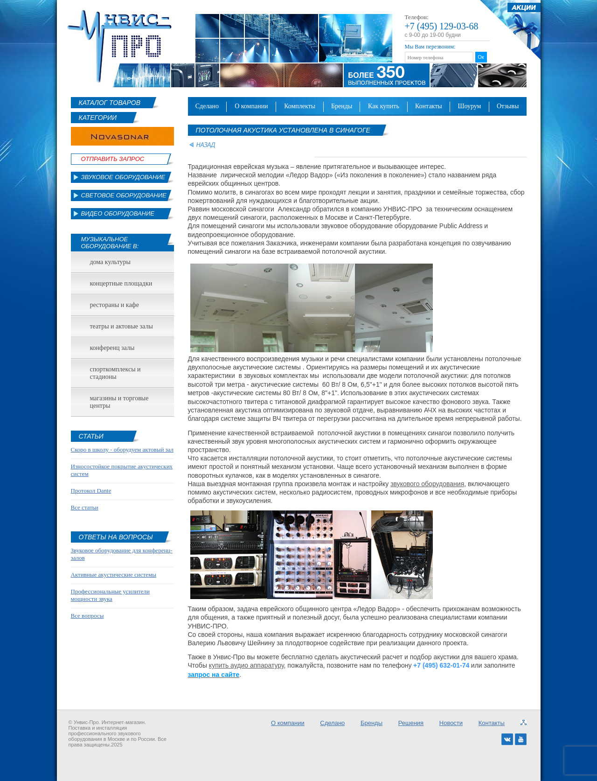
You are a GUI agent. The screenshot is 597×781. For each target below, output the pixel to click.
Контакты (428, 106)
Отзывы (508, 106)
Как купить (383, 106)
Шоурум (469, 106)
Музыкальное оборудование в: (110, 243)
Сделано (207, 106)
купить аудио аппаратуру (246, 665)
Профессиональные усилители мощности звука (110, 595)
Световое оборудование (124, 195)
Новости (451, 722)
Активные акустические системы (113, 574)
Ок (481, 57)
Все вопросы (87, 615)
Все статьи (84, 507)
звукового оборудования (427, 484)
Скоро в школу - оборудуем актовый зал (122, 449)
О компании (251, 106)
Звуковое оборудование (123, 177)
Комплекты (299, 106)
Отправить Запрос (113, 158)
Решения (410, 722)
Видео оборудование (117, 213)
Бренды (341, 106)
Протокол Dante (91, 490)
